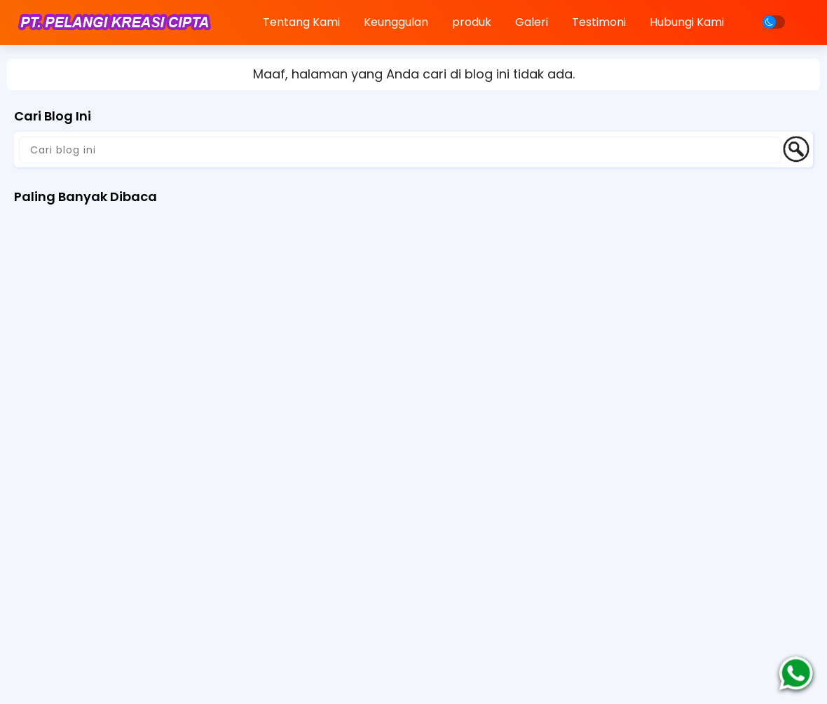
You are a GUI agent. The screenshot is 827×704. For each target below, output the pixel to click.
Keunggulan (396, 22)
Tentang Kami (301, 22)
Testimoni (599, 22)
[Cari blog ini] (400, 150)
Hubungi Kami (687, 22)
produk (471, 22)
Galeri (531, 22)
